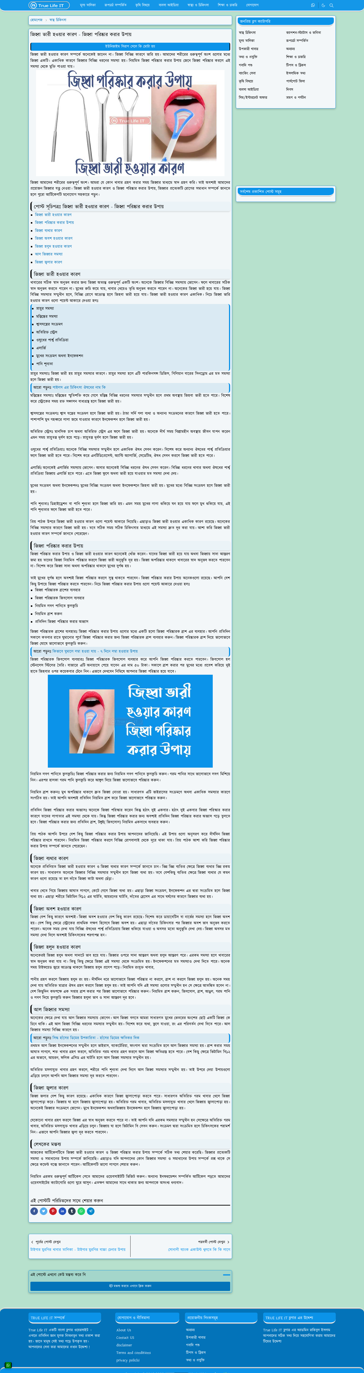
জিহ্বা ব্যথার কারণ (48, 231)
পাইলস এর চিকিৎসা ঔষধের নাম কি (79, 388)
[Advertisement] (286, 147)
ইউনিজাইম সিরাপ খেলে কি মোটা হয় (130, 46)
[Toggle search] (331, 5)
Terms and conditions (133, 1353)
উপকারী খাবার (195, 1337)
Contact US (125, 1337)
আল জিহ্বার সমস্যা (49, 254)
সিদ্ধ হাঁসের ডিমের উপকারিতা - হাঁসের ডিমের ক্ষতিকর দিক (97, 1038)
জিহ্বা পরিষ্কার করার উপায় (54, 223)
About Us (123, 1330)
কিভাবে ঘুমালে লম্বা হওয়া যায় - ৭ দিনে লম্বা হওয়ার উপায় (95, 651)
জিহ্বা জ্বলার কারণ (48, 262)
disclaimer (124, 1345)
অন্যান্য (190, 1330)
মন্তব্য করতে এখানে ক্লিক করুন (130, 1286)
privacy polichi (127, 1360)
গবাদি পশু (193, 1345)
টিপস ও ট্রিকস (196, 1353)
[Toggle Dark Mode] (323, 5)
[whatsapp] (313, 5)
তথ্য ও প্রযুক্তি (195, 1360)
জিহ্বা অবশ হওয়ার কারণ (54, 238)
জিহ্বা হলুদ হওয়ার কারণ (53, 247)
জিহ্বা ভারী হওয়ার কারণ (53, 215)
